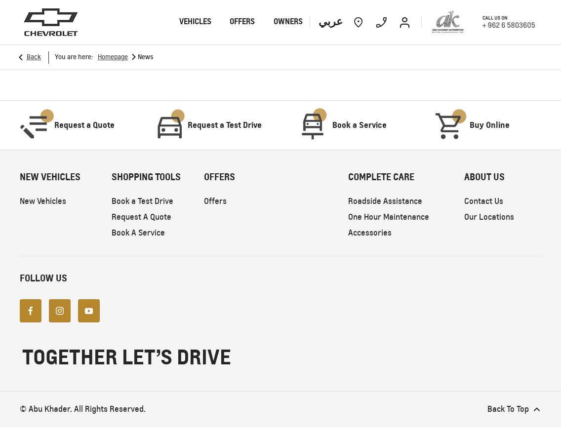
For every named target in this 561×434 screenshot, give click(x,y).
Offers (215, 201)
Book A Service (138, 233)
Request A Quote (141, 217)
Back (34, 57)
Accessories (370, 233)
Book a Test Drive (142, 201)
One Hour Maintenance (388, 217)
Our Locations (489, 217)
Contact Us (483, 201)
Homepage (113, 57)
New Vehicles (43, 201)
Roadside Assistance (385, 201)
